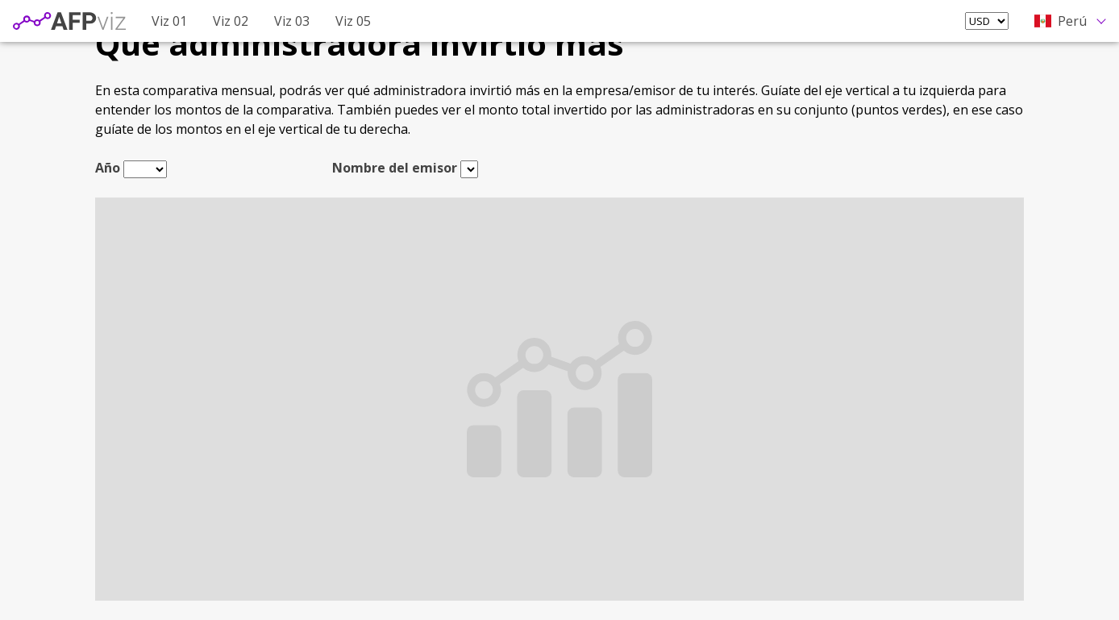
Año (107, 168)
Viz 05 (353, 21)
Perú (1060, 21)
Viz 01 (169, 21)
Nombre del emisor (394, 168)
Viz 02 (230, 21)
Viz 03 (292, 21)
